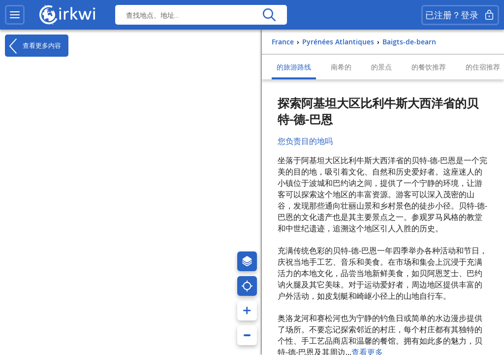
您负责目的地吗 (305, 141)
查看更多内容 (33, 46)
